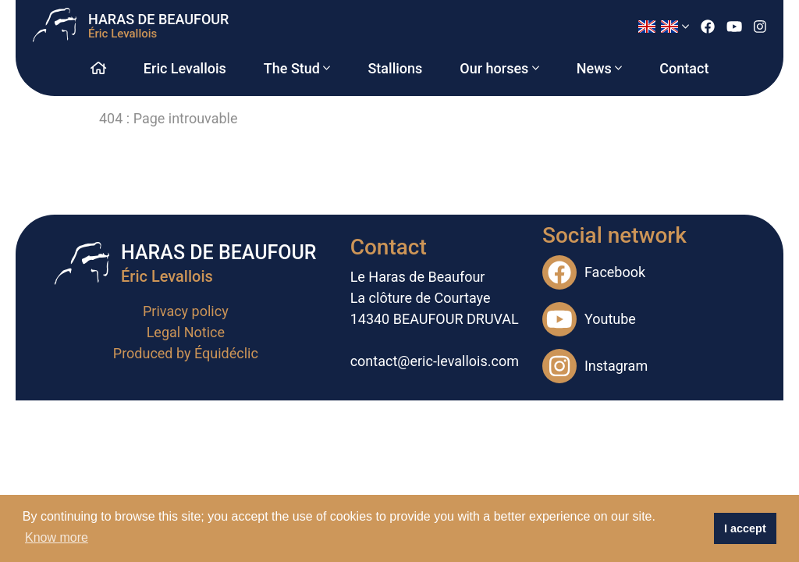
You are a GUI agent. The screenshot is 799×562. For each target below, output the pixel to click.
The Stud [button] (297, 68)
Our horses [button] (499, 68)
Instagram (595, 366)
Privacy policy (186, 311)
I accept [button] (745, 528)
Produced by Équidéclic (185, 353)
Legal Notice (186, 332)
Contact (683, 68)
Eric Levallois (185, 68)
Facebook (593, 272)
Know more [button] (56, 537)
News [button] (600, 68)
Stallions (395, 68)
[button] (663, 26)
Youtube (589, 319)
